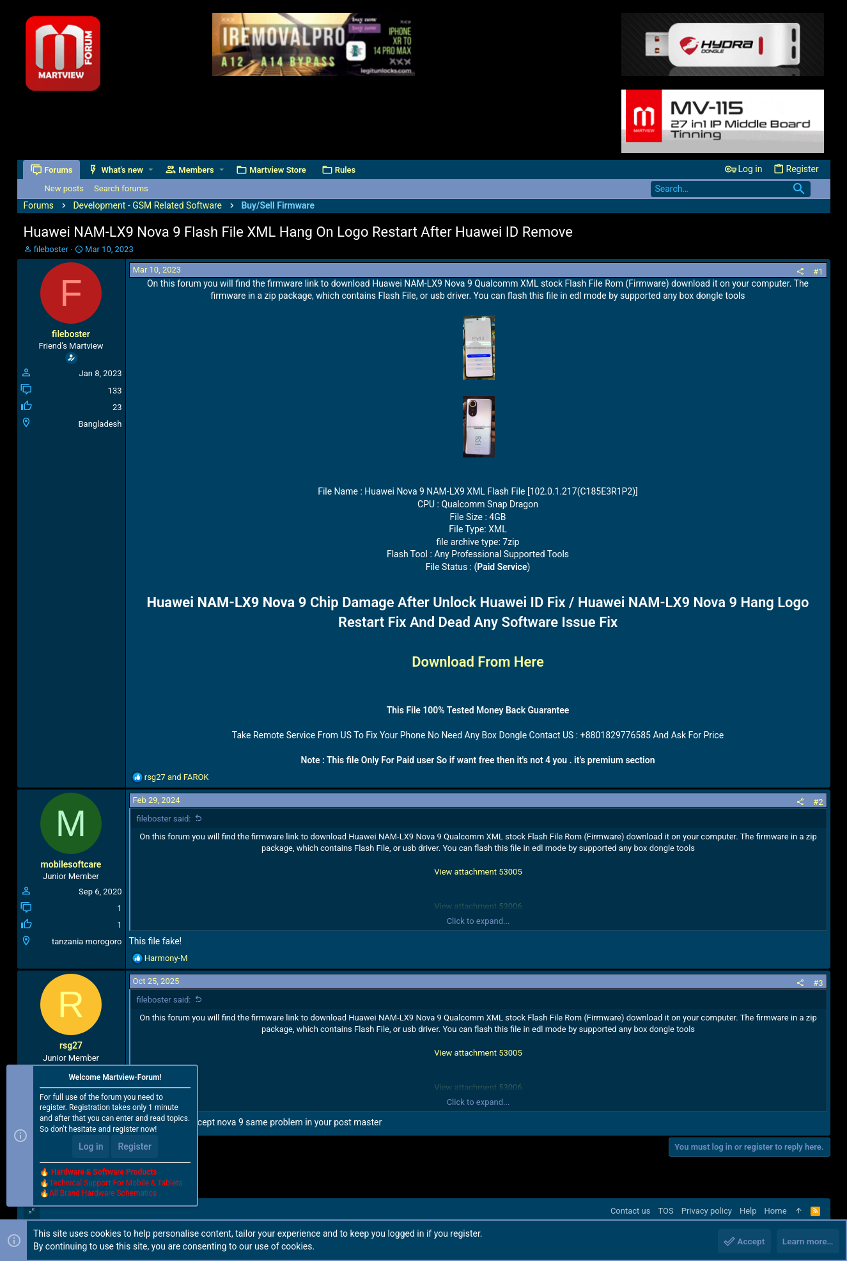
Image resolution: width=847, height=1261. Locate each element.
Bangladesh (100, 424)
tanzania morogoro (87, 941)
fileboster (51, 249)
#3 (818, 983)
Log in (91, 1147)
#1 (818, 271)
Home (776, 1211)
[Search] (731, 189)
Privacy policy (706, 1211)
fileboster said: (164, 818)
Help (748, 1211)
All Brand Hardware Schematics (103, 1194)
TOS (665, 1211)
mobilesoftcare (71, 864)
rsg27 (70, 1045)
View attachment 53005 (478, 871)
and (176, 777)
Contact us (630, 1211)
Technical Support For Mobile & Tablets (115, 1183)
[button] (151, 169)
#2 (818, 802)
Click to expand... (478, 921)
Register (135, 1147)
